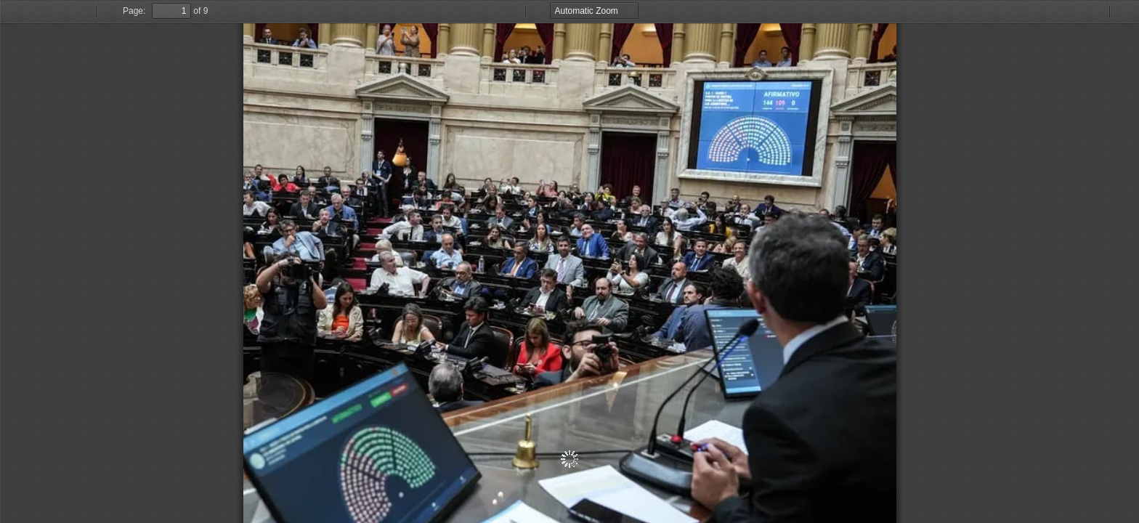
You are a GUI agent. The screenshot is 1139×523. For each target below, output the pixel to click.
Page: (134, 11)
